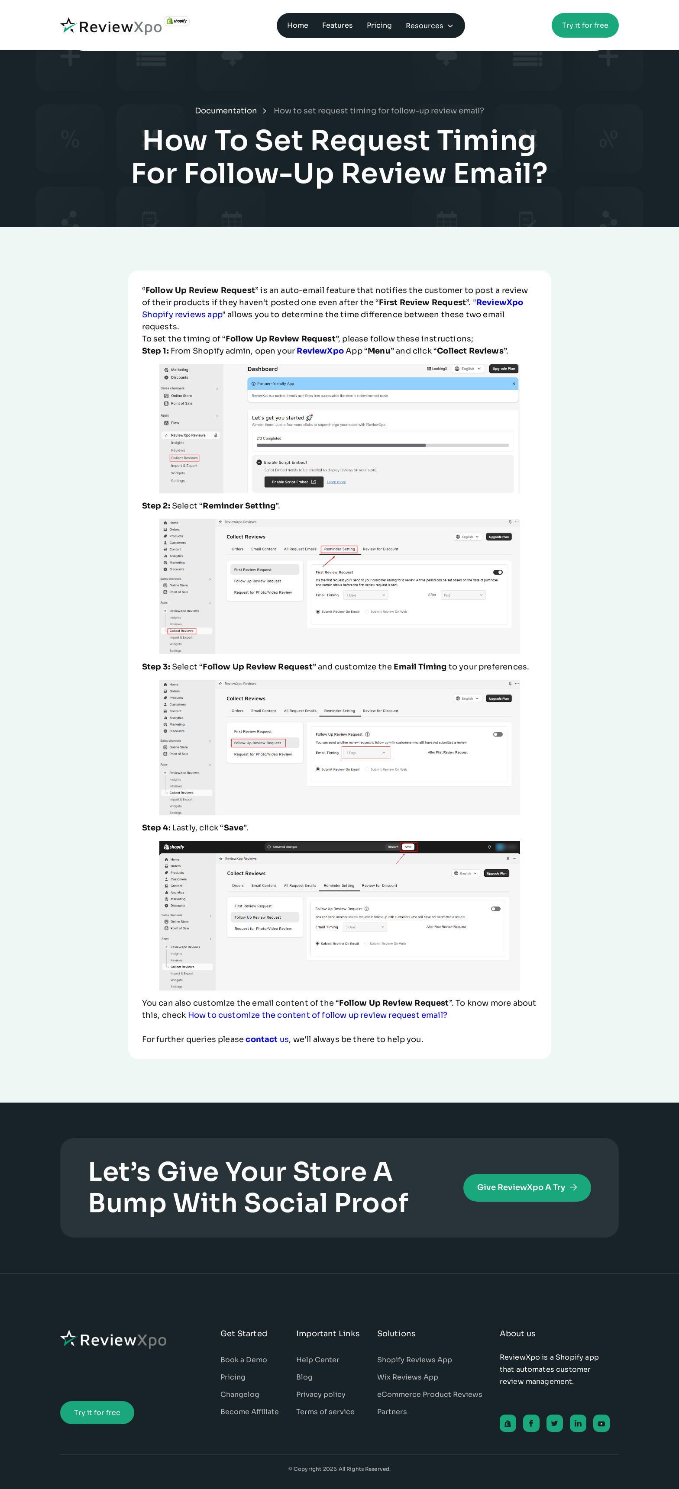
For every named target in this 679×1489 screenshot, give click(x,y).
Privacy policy (321, 1394)
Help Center (318, 1359)
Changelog (239, 1394)
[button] (430, 25)
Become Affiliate (249, 1411)
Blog (304, 1377)
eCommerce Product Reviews (429, 1394)
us (267, 1039)
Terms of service (325, 1411)
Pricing (233, 1377)
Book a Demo (243, 1359)
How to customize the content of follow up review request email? (317, 1015)
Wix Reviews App (407, 1377)
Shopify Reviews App (414, 1359)
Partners (392, 1411)
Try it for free (585, 25)
